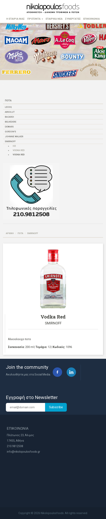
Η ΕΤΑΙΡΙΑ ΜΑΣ (15, 18)
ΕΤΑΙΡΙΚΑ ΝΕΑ (54, 18)
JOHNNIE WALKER (14, 136)
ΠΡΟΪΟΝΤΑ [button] (35, 18)
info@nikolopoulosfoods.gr (23, 451)
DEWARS (9, 126)
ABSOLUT (10, 112)
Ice (14, 146)
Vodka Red (19, 150)
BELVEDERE (10, 122)
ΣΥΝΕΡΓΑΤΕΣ (73, 18)
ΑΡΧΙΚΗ (10, 233)
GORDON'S (10, 131)
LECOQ (8, 107)
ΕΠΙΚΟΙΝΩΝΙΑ (91, 18)
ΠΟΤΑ (20, 233)
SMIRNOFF (10, 141)
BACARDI (9, 117)
